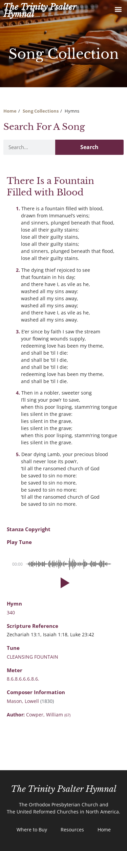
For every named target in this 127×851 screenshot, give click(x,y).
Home (10, 111)
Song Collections (41, 111)
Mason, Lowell (23, 701)
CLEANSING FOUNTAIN (32, 657)
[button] (118, 9)
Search (89, 147)
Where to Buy (32, 829)
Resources (72, 829)
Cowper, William (48, 714)
